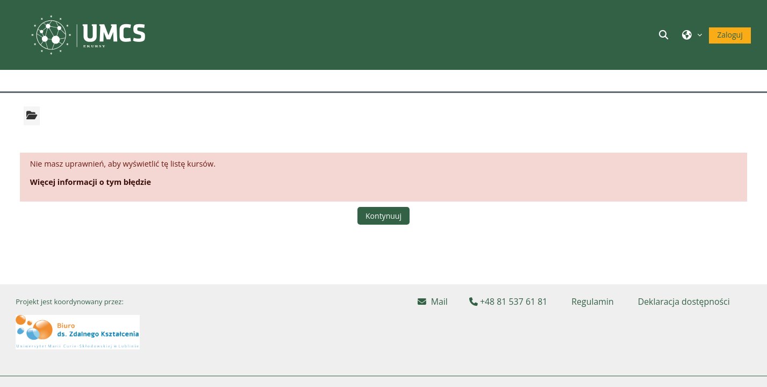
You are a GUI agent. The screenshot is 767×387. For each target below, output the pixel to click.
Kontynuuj (383, 216)
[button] (665, 34)
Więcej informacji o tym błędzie (90, 182)
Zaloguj (729, 35)
